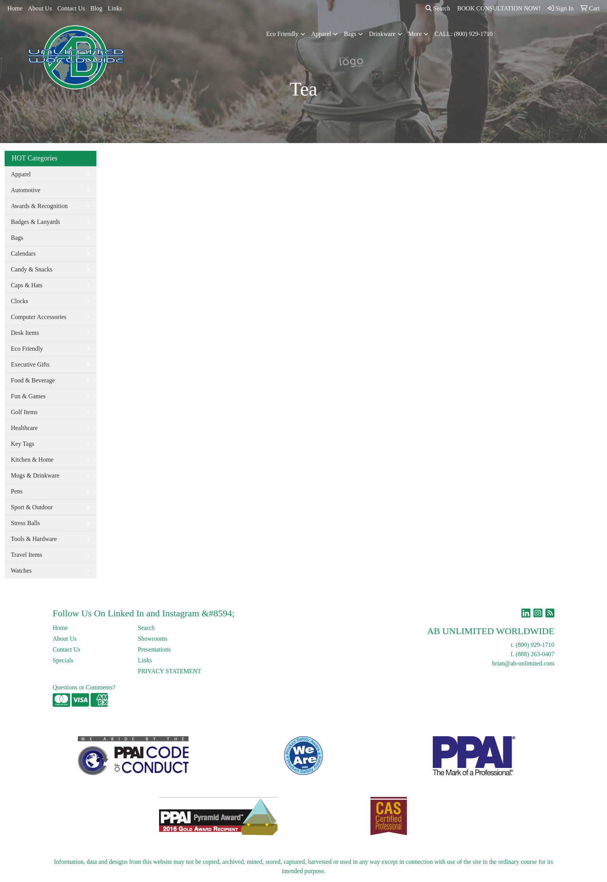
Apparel (321, 34)
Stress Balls (25, 523)
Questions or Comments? (84, 687)
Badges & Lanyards (35, 221)
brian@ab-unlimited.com (523, 663)
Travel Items (26, 554)
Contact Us (71, 8)
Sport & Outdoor (32, 507)
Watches (21, 570)
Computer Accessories (39, 317)
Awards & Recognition (39, 206)
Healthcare (24, 428)
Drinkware (382, 34)
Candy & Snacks (32, 269)
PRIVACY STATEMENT (169, 671)
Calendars (23, 253)
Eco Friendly (282, 34)
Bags (350, 34)
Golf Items (24, 412)
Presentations (154, 649)
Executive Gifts (30, 364)
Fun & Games (28, 396)
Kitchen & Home (32, 459)
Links (115, 8)
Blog (96, 8)
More (415, 34)
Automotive (25, 190)
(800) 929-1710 (535, 644)
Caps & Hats (27, 285)
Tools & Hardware (34, 539)
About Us (40, 8)
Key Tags (22, 443)
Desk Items (25, 332)
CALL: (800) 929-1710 (463, 34)
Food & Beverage (33, 380)
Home (14, 8)
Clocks (19, 301)
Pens (16, 491)
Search (437, 8)
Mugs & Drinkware (35, 475)
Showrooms (152, 638)
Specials (63, 660)
